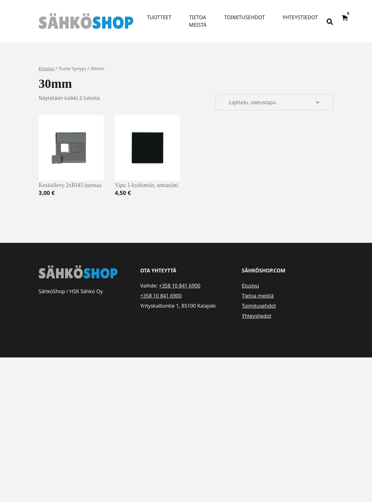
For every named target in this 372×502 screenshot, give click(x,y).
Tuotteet (159, 17)
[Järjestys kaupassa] (274, 102)
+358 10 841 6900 (179, 285)
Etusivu (46, 68)
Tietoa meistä (198, 21)
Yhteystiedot (300, 17)
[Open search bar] (330, 21)
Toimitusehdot (244, 17)
